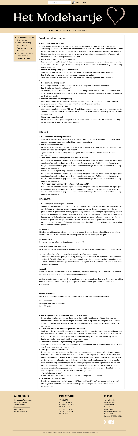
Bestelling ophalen (20, 402)
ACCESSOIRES (79, 30)
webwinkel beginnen (76, 432)
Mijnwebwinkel (93, 432)
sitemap (65, 432)
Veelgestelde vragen (21, 411)
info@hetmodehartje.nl (104, 163)
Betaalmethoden (19, 405)
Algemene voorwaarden (22, 407)
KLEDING (65, 30)
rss (69, 432)
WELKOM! (53, 30)
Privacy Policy (18, 409)
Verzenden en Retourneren (23, 400)
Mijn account (82, 2)
